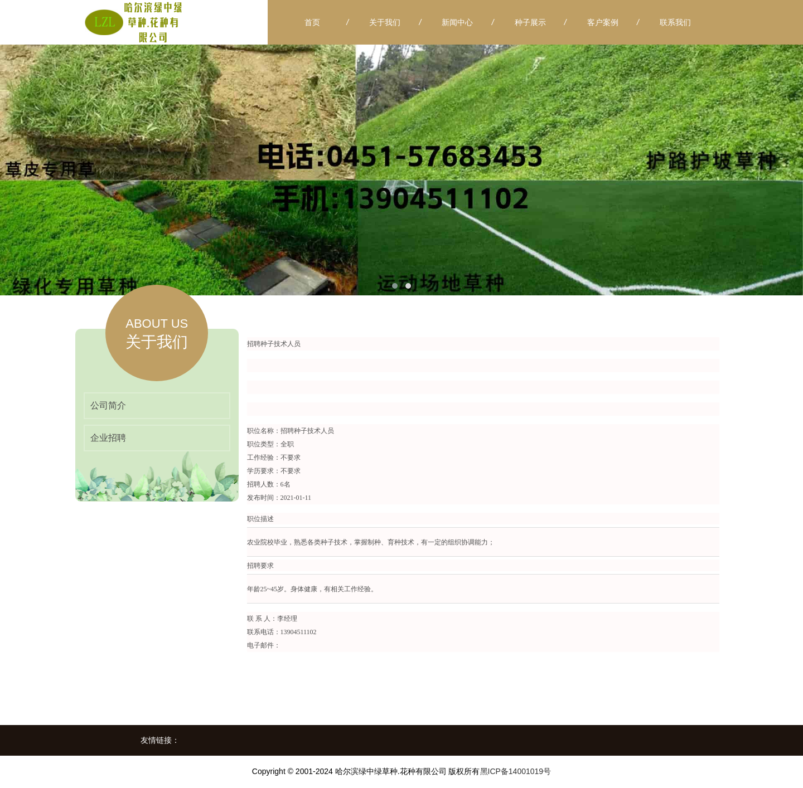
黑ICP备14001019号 (516, 771)
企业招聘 (108, 437)
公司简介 (108, 405)
